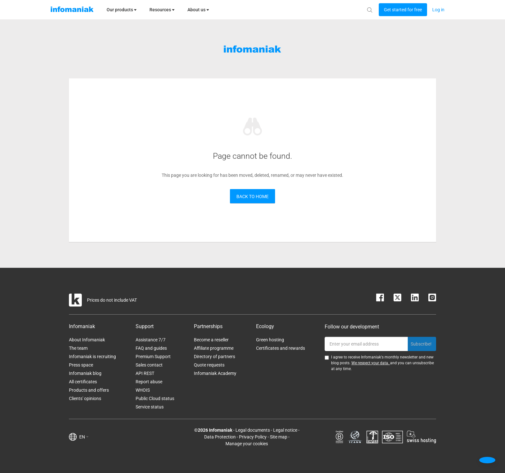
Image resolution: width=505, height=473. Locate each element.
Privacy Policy (253, 436)
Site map (278, 436)
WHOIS (143, 390)
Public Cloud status (155, 398)
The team (78, 348)
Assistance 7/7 (151, 339)
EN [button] (84, 436)
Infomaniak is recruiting (92, 356)
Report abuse (149, 381)
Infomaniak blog (85, 373)
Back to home (252, 196)
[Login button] (403, 9)
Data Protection (220, 436)
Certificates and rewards (280, 348)
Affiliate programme (213, 348)
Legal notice (285, 430)
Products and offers (89, 390)
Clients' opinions (85, 398)
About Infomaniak (87, 339)
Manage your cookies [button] (246, 443)
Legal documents (252, 430)
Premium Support (153, 356)
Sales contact (149, 364)
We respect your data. (370, 363)
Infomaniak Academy (215, 373)
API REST (145, 373)
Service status (150, 406)
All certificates (83, 381)
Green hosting (270, 339)
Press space (81, 364)
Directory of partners (214, 356)
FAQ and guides (151, 348)
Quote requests (209, 364)
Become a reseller (211, 339)
